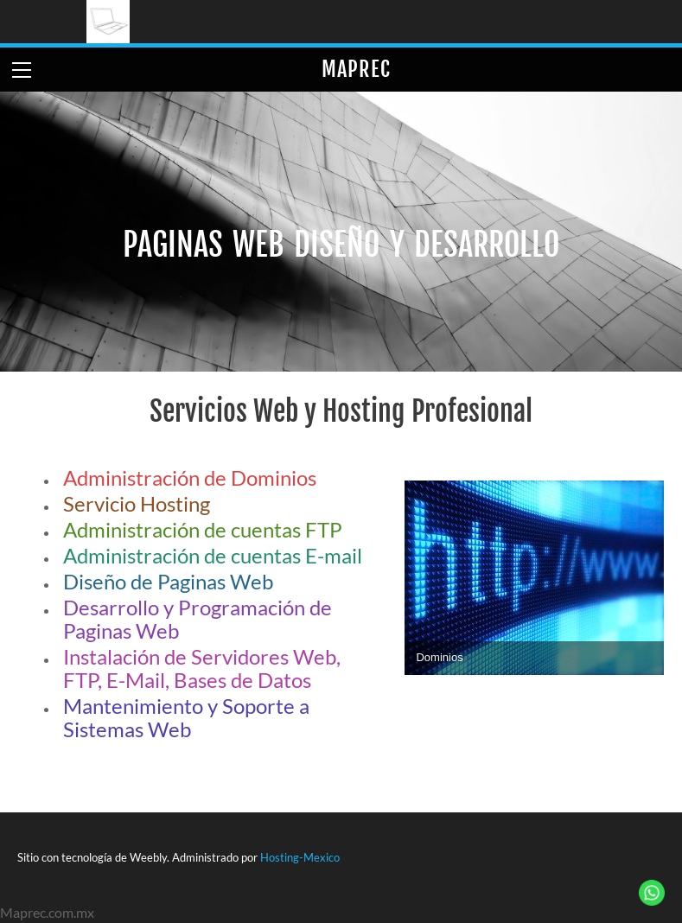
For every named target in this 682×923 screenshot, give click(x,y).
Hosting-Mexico (300, 857)
